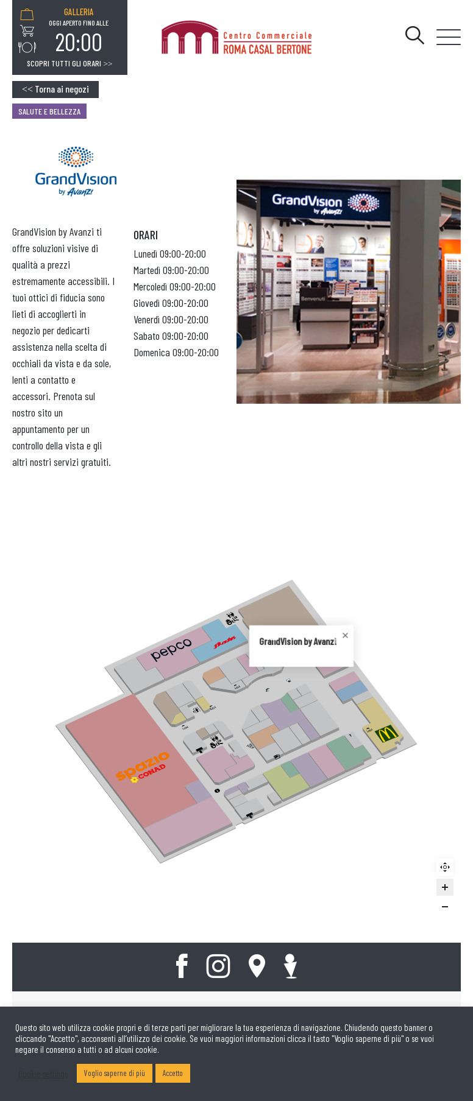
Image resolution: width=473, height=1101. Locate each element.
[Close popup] (238, 698)
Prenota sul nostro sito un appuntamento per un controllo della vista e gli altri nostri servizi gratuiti (60, 428)
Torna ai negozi (55, 88)
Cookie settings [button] (43, 1073)
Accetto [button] (173, 1073)
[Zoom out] (444, 906)
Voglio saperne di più (114, 1073)
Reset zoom (446, 869)
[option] (78, 31)
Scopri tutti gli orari (69, 63)
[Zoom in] (444, 887)
